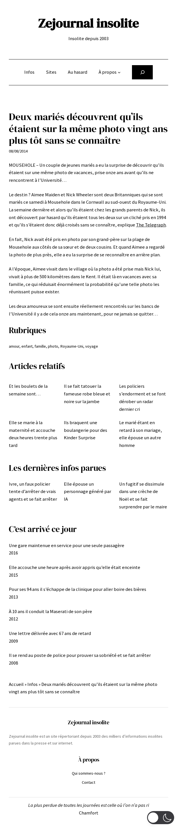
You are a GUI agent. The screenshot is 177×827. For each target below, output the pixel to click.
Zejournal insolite (88, 23)
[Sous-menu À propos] (119, 72)
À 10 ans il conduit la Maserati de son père (50, 611)
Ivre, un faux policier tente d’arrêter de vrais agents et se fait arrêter (33, 491)
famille (40, 346)
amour (14, 346)
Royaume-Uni (71, 346)
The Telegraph (151, 225)
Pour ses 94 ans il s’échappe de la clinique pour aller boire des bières (77, 589)
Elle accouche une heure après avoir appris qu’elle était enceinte (74, 567)
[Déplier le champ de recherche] (142, 72)
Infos (32, 684)
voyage (91, 346)
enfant (26, 346)
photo (53, 346)
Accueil (16, 684)
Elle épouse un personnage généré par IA (87, 491)
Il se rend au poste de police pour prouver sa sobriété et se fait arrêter (80, 655)
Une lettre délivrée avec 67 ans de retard (50, 633)
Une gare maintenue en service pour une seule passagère (66, 545)
